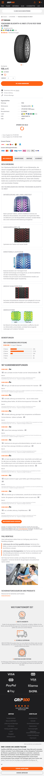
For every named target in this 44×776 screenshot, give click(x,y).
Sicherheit (38, 158)
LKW (38, 6)
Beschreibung (7, 158)
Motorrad (15, 6)
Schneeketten (30, 6)
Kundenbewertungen (33, 723)
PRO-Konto (11, 726)
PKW (2, 6)
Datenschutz (33, 726)
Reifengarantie (11, 736)
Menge (3, 78)
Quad (22, 6)
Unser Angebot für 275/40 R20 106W (11, 137)
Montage (29, 158)
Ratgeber (11, 734)
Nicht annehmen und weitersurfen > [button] (33, 744)
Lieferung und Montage (11, 723)
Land (10, 731)
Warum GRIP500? (11, 721)
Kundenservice (33, 718)
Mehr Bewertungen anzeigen (11, 521)
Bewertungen (19, 158)
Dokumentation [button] (5, 596)
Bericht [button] (3, 375)
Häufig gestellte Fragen (11, 729)
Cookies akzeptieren (22, 768)
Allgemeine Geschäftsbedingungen (33, 732)
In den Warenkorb (22, 83)
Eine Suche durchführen (22, 11)
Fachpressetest (10, 718)
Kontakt (33, 721)
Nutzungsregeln (33, 729)
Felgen (8, 6)
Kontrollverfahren (23, 529)
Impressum (33, 738)
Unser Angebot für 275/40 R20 (10, 135)
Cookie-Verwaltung (33, 735)
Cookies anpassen (22, 773)
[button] (25, 378)
